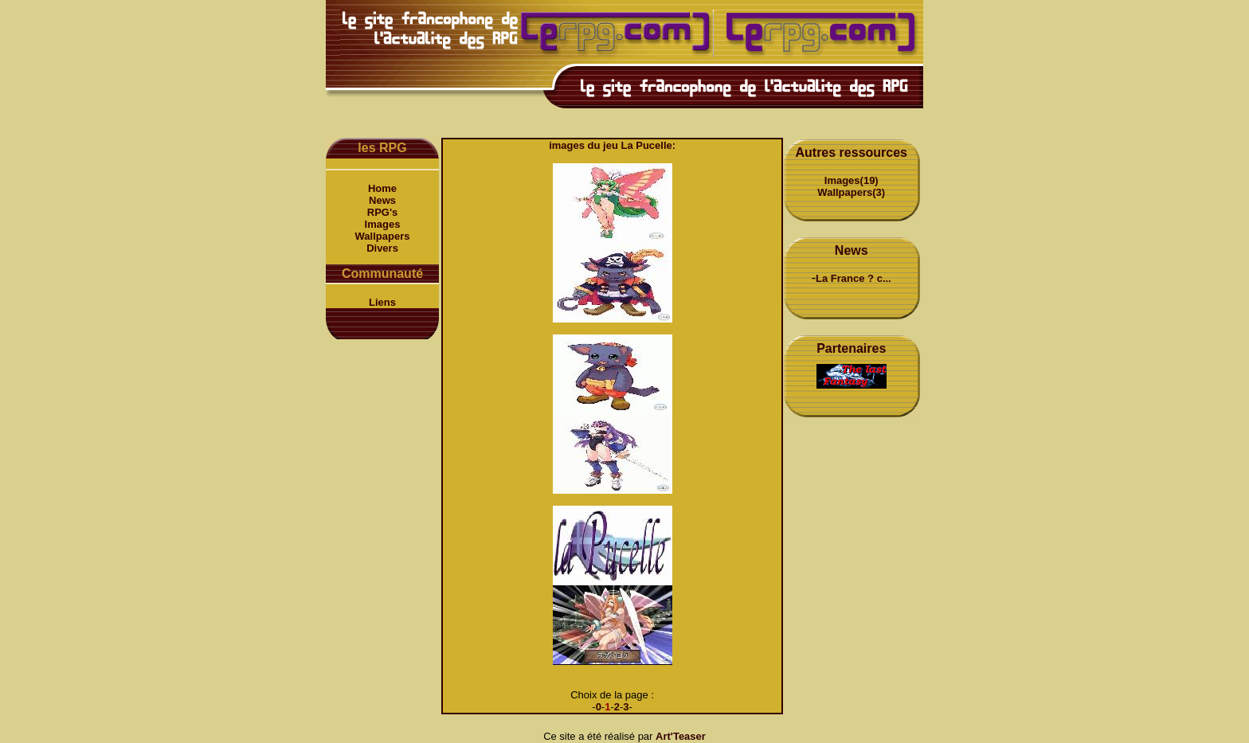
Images (383, 224)
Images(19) (851, 180)
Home (382, 188)
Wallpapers (382, 236)
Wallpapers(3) (851, 192)
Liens (382, 302)
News (382, 200)
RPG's (382, 212)
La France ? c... (853, 278)
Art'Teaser (681, 736)
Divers (382, 248)
